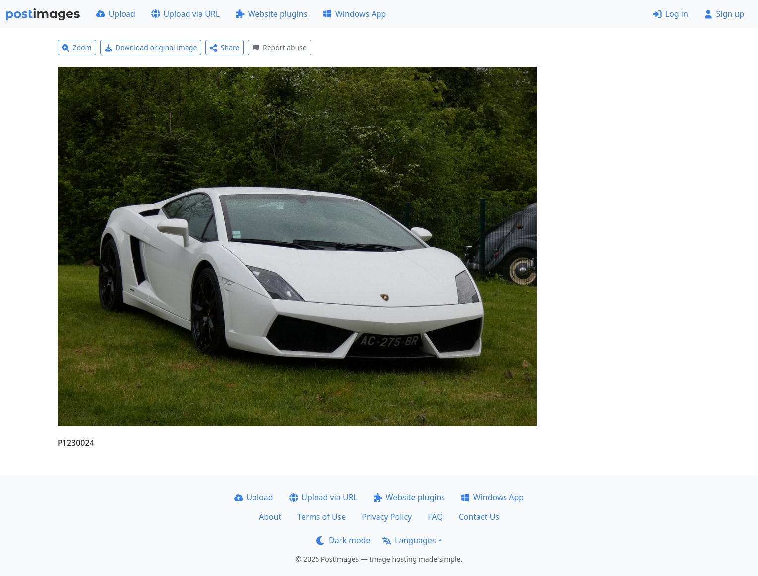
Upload (115, 13)
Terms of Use (321, 517)
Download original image (151, 47)
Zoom (77, 47)
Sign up (724, 13)
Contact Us (479, 517)
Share (224, 47)
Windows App (354, 13)
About (270, 517)
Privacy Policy (387, 517)
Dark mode (343, 540)
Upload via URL (185, 13)
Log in (670, 13)
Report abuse (279, 47)
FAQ (435, 517)
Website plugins (271, 13)
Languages (409, 540)
